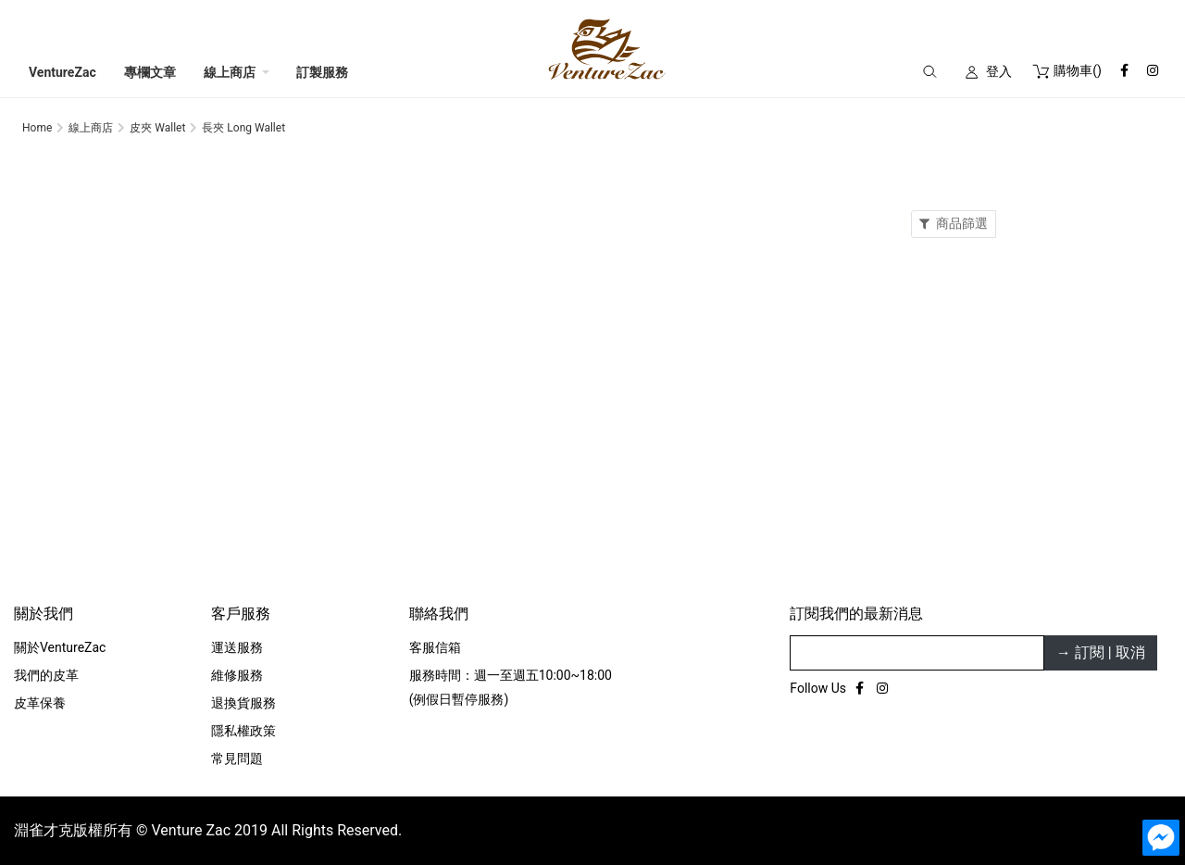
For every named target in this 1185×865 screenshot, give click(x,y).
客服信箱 (435, 647)
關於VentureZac (60, 647)
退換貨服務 (243, 703)
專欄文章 (150, 72)
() (1066, 70)
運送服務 (237, 647)
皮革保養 (40, 703)
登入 (999, 71)
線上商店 (230, 72)
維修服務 (237, 675)
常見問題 (237, 758)
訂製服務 (322, 72)
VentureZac (62, 72)
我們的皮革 (46, 675)
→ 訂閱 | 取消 (1100, 652)
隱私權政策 (243, 730)
